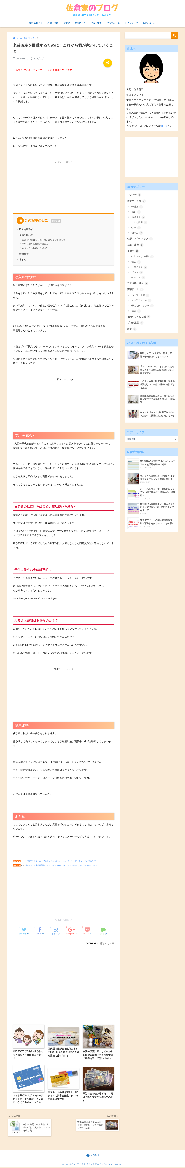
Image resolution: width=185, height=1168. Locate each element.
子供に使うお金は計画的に (35, 243)
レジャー (134, 195)
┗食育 (135, 262)
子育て (66, 23)
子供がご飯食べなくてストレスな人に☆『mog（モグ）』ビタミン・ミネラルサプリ (62, 861)
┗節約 (135, 212)
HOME (92, 1156)
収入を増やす (26, 229)
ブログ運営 (96, 23)
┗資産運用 (137, 217)
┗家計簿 (136, 207)
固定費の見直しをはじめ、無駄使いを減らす (43, 239)
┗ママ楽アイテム (140, 301)
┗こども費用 (138, 222)
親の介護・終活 (138, 284)
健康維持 (23, 253)
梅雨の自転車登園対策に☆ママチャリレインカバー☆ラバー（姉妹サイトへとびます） (62, 865)
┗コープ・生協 (139, 296)
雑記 (132, 330)
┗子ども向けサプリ (142, 306)
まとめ (22, 259)
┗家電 (135, 311)
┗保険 (135, 228)
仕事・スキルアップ (140, 239)
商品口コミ (80, 23)
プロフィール (113, 23)
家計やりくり (35, 23)
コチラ (164, 126)
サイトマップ (131, 23)
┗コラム (136, 233)
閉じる (56, 221)
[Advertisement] (63, 185)
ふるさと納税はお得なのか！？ (37, 247)
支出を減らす (26, 235)
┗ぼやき (136, 273)
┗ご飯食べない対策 (142, 257)
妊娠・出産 (52, 23)
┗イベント (137, 278)
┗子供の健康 (138, 267)
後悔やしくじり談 (139, 317)
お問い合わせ (149, 23)
